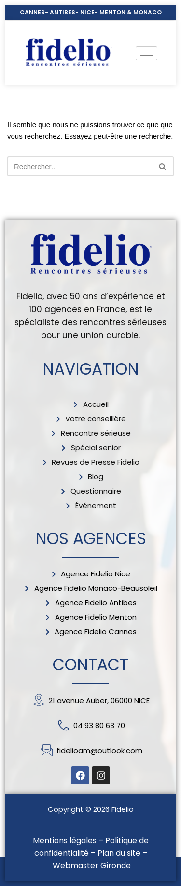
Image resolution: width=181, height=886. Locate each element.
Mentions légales (65, 840)
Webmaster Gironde (92, 865)
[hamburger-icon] (146, 53)
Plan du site (118, 853)
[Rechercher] (79, 166)
